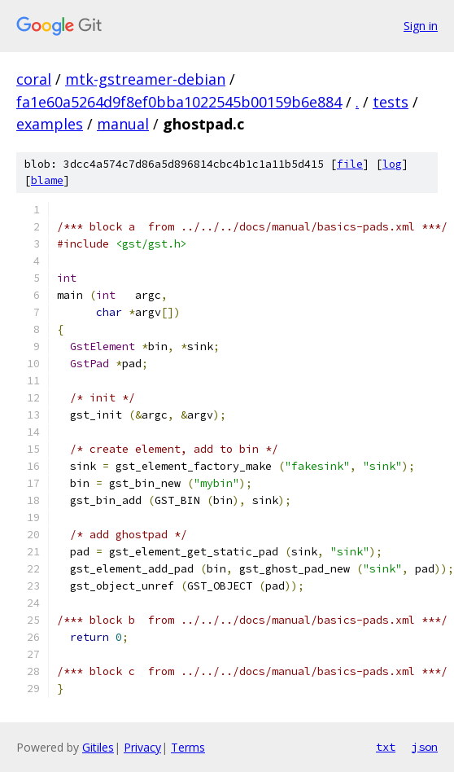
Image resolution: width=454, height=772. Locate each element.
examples (49, 124)
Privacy (142, 747)
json (425, 746)
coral (33, 79)
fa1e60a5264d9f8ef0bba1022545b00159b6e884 (179, 102)
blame (47, 180)
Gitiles (98, 747)
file (350, 164)
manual (123, 124)
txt (385, 746)
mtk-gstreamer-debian (145, 79)
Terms (188, 747)
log (392, 164)
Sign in (421, 25)
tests (390, 102)
